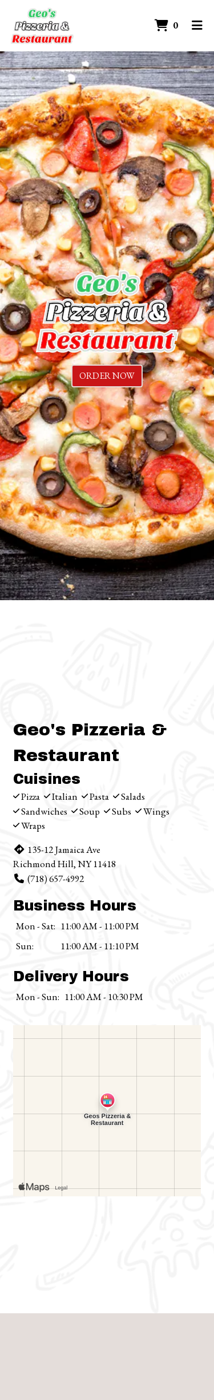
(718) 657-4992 (48, 878)
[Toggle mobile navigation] (197, 25)
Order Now (107, 376)
